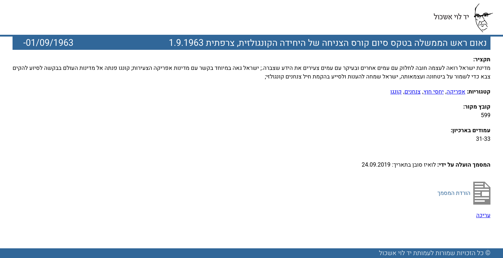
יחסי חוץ (433, 91)
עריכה (483, 215)
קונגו (396, 91)
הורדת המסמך (453, 193)
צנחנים (412, 91)
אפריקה (456, 91)
